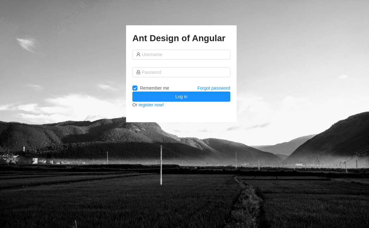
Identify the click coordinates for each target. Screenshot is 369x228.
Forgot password (213, 88)
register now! (151, 104)
